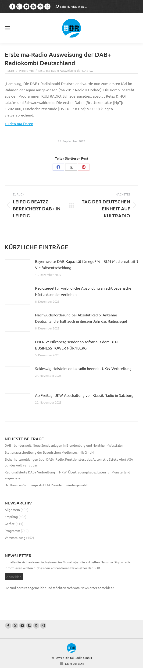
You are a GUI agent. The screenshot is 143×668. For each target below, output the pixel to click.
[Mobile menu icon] (7, 28)
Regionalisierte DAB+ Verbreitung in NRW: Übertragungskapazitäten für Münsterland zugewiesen (67, 475)
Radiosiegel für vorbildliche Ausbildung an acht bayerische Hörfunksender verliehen (83, 291)
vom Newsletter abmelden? (93, 588)
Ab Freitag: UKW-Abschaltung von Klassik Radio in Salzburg (84, 395)
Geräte (10, 523)
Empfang (11, 516)
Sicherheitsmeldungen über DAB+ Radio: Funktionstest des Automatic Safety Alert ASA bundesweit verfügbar (69, 462)
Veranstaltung (15, 537)
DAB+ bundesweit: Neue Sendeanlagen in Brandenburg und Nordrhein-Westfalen (64, 445)
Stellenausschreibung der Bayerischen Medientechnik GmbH (49, 452)
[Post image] (17, 268)
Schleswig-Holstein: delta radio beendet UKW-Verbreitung (83, 368)
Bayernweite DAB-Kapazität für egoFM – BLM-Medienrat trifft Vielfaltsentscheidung (86, 264)
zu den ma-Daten (19, 123)
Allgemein (12, 509)
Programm (12, 530)
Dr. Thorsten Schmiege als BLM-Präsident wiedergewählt (46, 485)
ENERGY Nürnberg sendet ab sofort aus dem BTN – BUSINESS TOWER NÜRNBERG (78, 344)
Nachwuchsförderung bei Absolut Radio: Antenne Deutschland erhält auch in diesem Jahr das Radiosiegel (81, 317)
